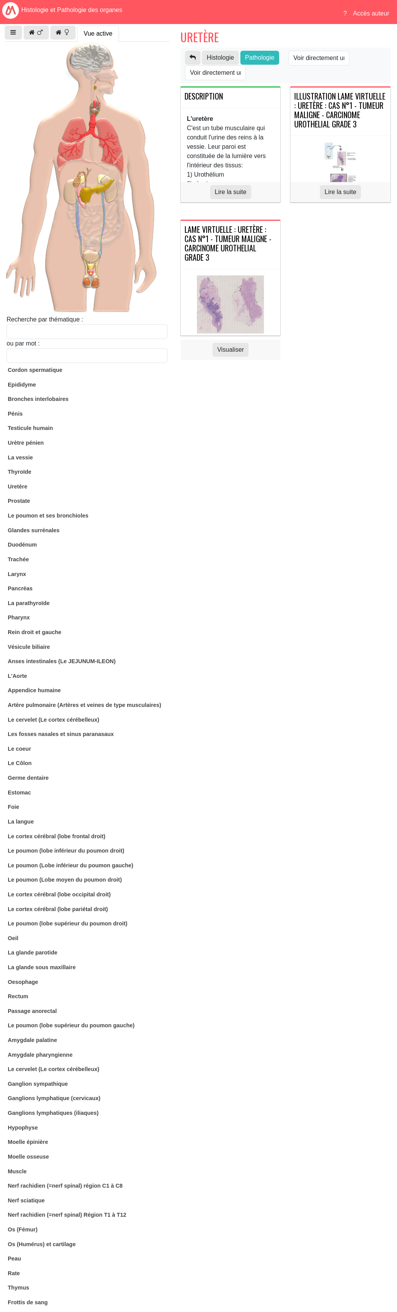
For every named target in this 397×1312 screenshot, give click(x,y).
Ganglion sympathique (38, 1084)
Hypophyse (23, 1128)
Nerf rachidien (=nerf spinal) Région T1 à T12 (67, 1215)
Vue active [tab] (98, 33)
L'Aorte (17, 676)
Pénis (15, 414)
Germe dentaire (28, 778)
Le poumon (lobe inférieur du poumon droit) (66, 851)
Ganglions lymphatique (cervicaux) (54, 1098)
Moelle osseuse (28, 1157)
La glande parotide (32, 952)
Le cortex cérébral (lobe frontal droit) (56, 836)
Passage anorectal (32, 1011)
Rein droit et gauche (34, 632)
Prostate (19, 501)
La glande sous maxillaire (42, 967)
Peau (14, 1258)
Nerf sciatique (26, 1200)
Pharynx (19, 617)
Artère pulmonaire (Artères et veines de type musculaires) (84, 705)
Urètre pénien (26, 443)
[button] (13, 33)
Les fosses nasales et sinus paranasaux (61, 734)
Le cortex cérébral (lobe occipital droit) (59, 894)
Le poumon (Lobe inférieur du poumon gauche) (70, 865)
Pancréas (20, 588)
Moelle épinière (28, 1142)
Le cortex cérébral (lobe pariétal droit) (58, 909)
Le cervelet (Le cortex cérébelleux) (53, 720)
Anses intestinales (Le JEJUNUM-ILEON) (62, 661)
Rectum (18, 996)
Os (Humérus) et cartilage (42, 1244)
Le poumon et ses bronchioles (48, 515)
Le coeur (19, 749)
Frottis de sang (28, 1302)
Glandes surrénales (34, 530)
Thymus (18, 1287)
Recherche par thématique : (45, 319)
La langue (21, 821)
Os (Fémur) (23, 1229)
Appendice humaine (34, 690)
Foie (13, 807)
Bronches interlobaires (38, 399)
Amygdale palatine (32, 1040)
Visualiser (230, 349)
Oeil (13, 938)
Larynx (17, 574)
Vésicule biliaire (29, 647)
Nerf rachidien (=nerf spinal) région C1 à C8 (65, 1186)
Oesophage (23, 982)
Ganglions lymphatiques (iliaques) (53, 1113)
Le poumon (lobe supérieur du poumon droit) (68, 923)
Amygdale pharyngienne (40, 1055)
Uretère (17, 486)
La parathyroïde (29, 603)
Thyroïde (19, 472)
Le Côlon (20, 763)
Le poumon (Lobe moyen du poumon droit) (65, 880)
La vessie (20, 457)
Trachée (18, 559)
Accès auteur (371, 13)
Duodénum (22, 545)
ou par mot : (23, 343)
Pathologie (259, 57)
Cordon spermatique (35, 370)
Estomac (19, 792)
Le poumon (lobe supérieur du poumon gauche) (71, 1025)
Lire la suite (231, 192)
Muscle (17, 1171)
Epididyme (22, 385)
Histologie (220, 57)
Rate (14, 1273)
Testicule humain (30, 428)
